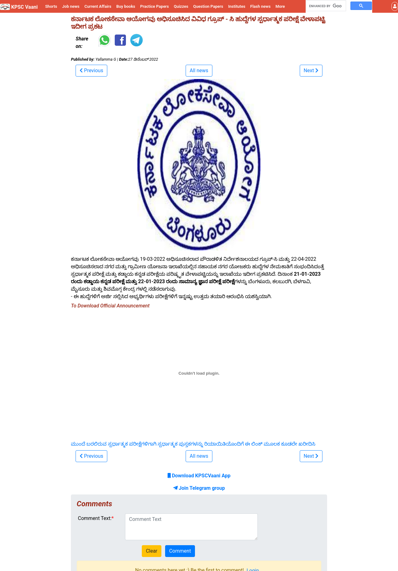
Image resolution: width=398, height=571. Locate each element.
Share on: (82, 42)
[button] (394, 6)
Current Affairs (97, 6)
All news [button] (199, 70)
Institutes (236, 6)
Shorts (51, 6)
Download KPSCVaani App (199, 476)
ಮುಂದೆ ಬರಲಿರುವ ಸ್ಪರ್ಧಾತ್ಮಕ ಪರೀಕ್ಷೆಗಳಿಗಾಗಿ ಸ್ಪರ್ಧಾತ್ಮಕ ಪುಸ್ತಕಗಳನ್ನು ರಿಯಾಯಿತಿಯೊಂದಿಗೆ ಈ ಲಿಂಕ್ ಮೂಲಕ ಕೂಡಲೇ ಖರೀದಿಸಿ (193, 444)
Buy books (125, 6)
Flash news (260, 6)
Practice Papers (154, 6)
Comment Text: (95, 518)
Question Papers (208, 6)
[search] (325, 6)
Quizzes (181, 6)
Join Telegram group (199, 488)
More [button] (280, 6)
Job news (71, 6)
